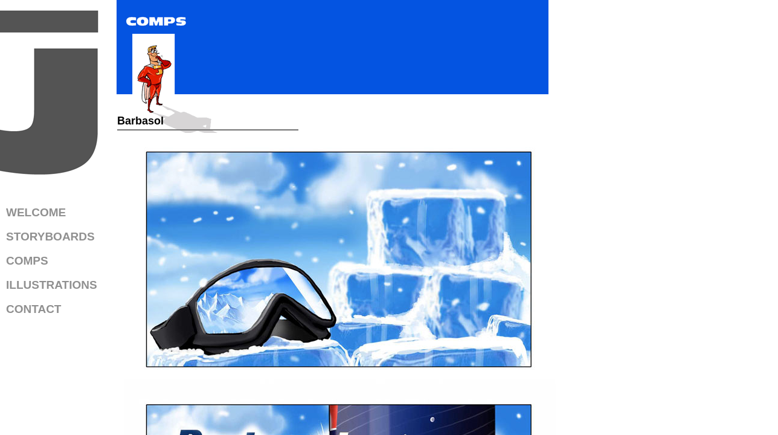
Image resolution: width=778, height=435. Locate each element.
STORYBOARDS (50, 236)
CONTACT (33, 309)
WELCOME (36, 212)
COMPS (27, 260)
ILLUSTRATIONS (51, 285)
